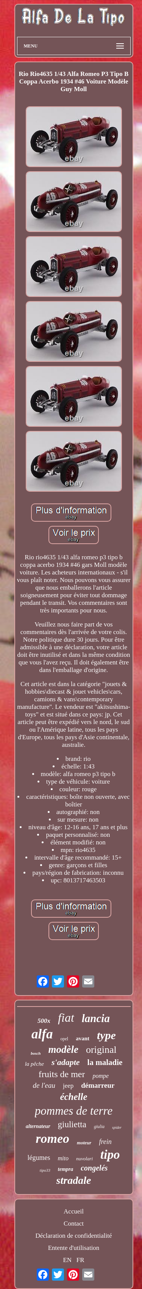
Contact (74, 1223)
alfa (42, 1034)
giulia (99, 1126)
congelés (94, 1168)
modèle (63, 1049)
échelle (73, 1097)
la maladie (105, 1062)
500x (43, 1020)
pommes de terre (73, 1110)
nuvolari (84, 1158)
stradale (73, 1180)
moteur (84, 1142)
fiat (66, 1017)
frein (105, 1141)
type (106, 1035)
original (101, 1049)
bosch (36, 1053)
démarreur (97, 1085)
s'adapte (65, 1062)
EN (67, 1260)
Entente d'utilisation (74, 1247)
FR (80, 1260)
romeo (52, 1138)
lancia (96, 1018)
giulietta (72, 1124)
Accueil (74, 1211)
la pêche (34, 1064)
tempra (65, 1169)
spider (117, 1127)
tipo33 (45, 1170)
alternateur (38, 1126)
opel (64, 1038)
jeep (68, 1085)
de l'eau (44, 1085)
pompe (100, 1076)
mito (63, 1158)
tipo (110, 1154)
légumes (39, 1157)
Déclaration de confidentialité (73, 1235)
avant (82, 1038)
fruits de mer (62, 1074)
